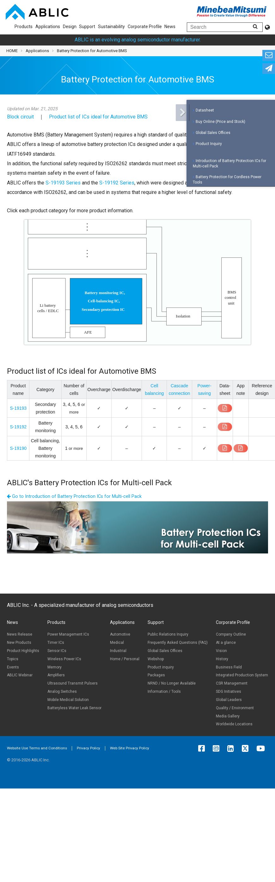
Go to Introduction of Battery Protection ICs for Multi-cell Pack (74, 496)
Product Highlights (23, 651)
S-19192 (18, 426)
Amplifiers (56, 675)
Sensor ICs (56, 651)
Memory (54, 667)
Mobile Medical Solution (68, 700)
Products (24, 26)
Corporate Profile (145, 26)
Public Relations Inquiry (168, 634)
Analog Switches (62, 691)
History (222, 659)
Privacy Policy (88, 748)
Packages (156, 675)
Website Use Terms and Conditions (37, 748)
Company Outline (231, 634)
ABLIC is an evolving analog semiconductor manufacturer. (138, 40)
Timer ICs (55, 642)
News (169, 26)
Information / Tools (164, 691)
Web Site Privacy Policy (129, 748)
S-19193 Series (63, 183)
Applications (47, 26)
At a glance (226, 642)
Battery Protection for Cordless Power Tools (227, 178)
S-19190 (18, 448)
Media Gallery (228, 716)
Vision (221, 651)
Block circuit (20, 117)
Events (13, 667)
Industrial (118, 651)
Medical (117, 642)
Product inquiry (161, 667)
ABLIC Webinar (20, 675)
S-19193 (18, 408)
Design (69, 26)
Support (87, 26)
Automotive (120, 634)
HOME (12, 50)
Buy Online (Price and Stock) (220, 120)
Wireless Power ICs (64, 659)
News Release (19, 634)
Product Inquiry (209, 142)
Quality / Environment (235, 708)
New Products (19, 642)
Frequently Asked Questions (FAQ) (178, 642)
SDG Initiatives (228, 691)
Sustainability (111, 26)
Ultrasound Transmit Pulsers (72, 683)
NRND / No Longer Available (172, 683)
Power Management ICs (68, 634)
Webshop (156, 659)
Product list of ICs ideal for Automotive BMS (98, 117)
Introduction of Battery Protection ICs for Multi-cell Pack (229, 161)
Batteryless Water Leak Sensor (74, 708)
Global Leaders (229, 700)
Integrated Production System (242, 675)
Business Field (229, 667)
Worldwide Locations (234, 724)
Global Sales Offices (213, 131)
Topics (12, 659)
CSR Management (232, 683)
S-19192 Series (116, 183)
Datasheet (205, 108)
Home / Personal (124, 659)
